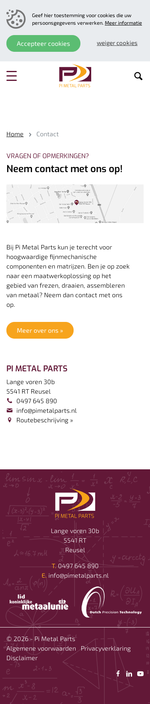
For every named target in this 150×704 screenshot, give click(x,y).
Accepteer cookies (43, 43)
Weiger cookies (117, 42)
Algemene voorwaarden (41, 648)
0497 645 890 (36, 400)
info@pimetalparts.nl (46, 410)
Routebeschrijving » (44, 420)
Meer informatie (123, 23)
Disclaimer (22, 657)
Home (15, 133)
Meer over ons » (40, 330)
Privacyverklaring (106, 648)
